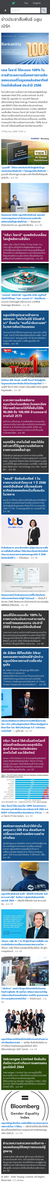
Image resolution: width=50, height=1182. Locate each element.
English (37, 3)
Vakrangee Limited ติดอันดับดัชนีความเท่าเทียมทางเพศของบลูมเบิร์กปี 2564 (25, 1063)
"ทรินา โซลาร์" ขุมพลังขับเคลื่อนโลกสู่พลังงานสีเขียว (24, 237)
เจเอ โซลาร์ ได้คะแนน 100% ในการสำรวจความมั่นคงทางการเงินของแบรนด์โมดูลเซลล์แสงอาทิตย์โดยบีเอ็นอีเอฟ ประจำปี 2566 (24, 78)
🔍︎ (43, 10)
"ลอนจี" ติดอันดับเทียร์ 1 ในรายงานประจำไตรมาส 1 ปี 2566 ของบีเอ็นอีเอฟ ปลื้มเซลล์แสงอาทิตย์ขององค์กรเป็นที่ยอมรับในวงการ (24, 486)
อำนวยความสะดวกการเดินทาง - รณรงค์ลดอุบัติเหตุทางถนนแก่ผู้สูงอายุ (24, 1147)
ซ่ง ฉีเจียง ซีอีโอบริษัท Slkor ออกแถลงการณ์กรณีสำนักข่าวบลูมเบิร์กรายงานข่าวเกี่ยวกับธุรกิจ (23, 659)
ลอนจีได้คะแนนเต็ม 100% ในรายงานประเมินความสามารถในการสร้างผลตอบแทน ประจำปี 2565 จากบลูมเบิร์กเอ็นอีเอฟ (24, 621)
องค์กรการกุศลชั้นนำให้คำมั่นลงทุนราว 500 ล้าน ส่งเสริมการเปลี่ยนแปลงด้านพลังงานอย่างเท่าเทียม (24, 832)
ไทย (26, 3)
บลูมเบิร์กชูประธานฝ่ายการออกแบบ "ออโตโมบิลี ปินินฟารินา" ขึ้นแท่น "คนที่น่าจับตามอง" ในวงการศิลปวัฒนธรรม (25, 321)
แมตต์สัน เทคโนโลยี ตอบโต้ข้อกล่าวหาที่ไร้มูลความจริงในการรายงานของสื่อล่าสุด (23, 446)
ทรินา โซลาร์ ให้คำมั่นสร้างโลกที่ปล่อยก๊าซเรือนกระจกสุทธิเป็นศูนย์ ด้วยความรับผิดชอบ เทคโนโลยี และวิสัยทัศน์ (24, 746)
